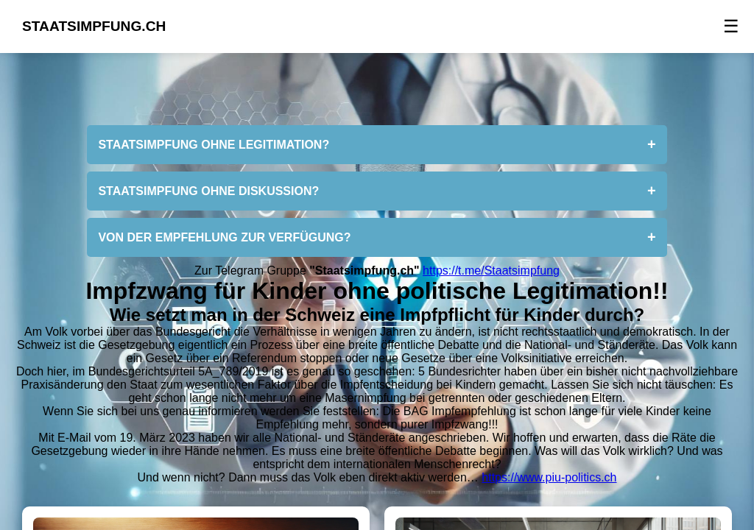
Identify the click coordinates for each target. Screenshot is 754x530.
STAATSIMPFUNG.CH (94, 26)
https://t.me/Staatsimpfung (491, 270)
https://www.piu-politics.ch (549, 477)
